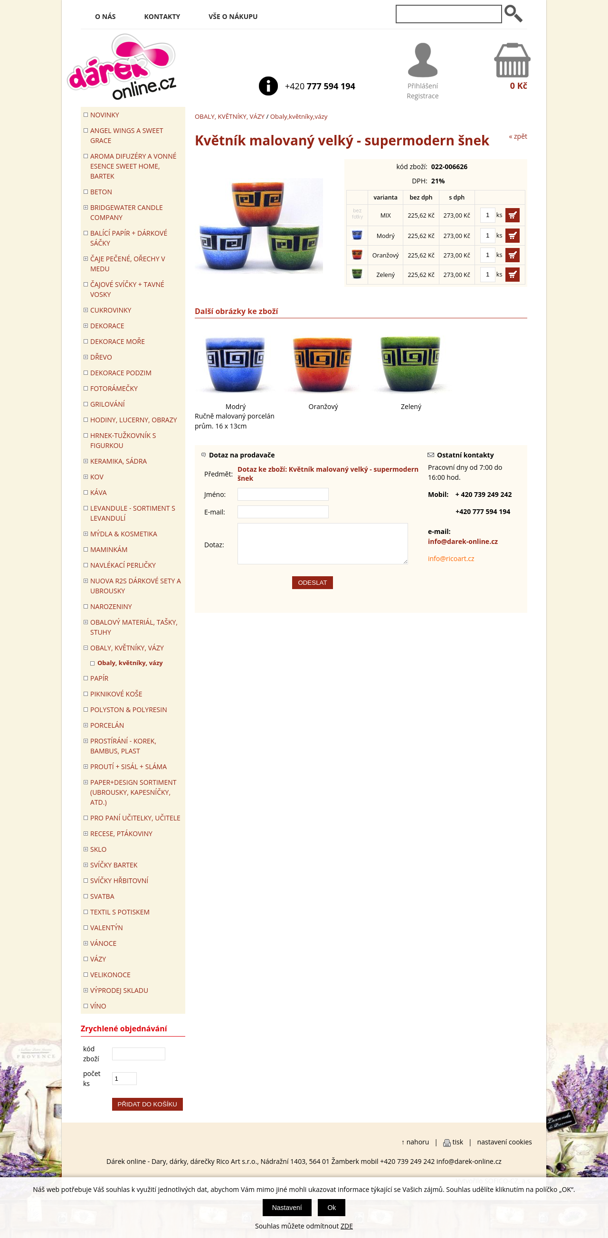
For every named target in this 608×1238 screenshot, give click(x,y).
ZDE (347, 1225)
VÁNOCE (103, 943)
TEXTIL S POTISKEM (120, 911)
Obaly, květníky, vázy (130, 662)
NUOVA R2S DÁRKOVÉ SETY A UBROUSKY (135, 585)
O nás (105, 16)
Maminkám (109, 549)
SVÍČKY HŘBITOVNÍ (119, 880)
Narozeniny (111, 606)
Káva (98, 492)
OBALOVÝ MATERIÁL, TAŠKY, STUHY (134, 627)
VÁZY (98, 958)
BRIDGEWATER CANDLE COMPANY (126, 212)
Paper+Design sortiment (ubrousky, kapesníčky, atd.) (133, 792)
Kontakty (162, 16)
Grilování (107, 404)
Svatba (102, 896)
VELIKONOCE (110, 974)
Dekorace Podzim (121, 372)
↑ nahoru (415, 1141)
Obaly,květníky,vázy (299, 116)
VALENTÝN (106, 927)
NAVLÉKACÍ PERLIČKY (123, 565)
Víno (98, 1005)
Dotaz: (214, 548)
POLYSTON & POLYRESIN (128, 709)
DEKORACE (107, 325)
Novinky (104, 114)
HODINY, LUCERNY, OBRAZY (133, 419)
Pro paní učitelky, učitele (135, 817)
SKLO (98, 849)
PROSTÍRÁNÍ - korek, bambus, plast (123, 745)
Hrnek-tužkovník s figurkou (123, 440)
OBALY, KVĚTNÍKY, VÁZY (230, 116)
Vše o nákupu (233, 16)
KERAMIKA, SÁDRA (118, 461)
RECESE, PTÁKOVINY (121, 833)
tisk (458, 1141)
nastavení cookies (504, 1141)
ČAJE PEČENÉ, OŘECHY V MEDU (127, 263)
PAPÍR (99, 678)
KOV (97, 476)
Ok (331, 1207)
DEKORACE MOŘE (117, 341)
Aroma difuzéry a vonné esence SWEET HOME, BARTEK (133, 166)
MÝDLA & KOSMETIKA (123, 533)
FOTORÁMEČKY (114, 388)
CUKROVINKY (110, 309)
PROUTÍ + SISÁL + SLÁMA (128, 766)
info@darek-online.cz (463, 541)
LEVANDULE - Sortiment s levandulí (132, 513)
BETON (101, 191)
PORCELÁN (107, 725)
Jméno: (215, 494)
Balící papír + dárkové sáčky (128, 238)
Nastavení (287, 1207)
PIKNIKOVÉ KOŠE (116, 693)
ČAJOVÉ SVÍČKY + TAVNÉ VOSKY (127, 289)
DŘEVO (101, 357)
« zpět (518, 136)
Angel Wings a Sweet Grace (126, 135)
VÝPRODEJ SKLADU (119, 990)
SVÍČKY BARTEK (113, 864)
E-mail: (214, 511)
